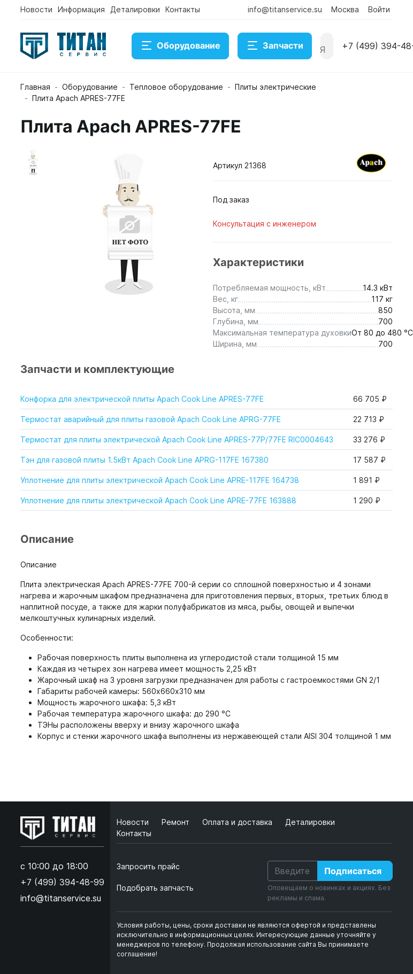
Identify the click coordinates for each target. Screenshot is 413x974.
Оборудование (180, 46)
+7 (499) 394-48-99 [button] (62, 882)
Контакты (182, 9)
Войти (379, 9)
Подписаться (352, 871)
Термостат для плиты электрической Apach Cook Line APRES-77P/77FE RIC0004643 (176, 439)
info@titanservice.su (285, 9)
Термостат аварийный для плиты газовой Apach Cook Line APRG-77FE (150, 419)
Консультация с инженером (264, 223)
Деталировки (135, 9)
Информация (81, 9)
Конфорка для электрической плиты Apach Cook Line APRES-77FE (142, 398)
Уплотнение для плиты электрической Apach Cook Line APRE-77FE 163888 (158, 500)
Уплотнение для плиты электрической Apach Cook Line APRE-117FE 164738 (159, 480)
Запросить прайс (148, 866)
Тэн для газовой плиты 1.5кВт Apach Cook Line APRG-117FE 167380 (144, 459)
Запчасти (274, 46)
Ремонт (177, 822)
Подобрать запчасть (155, 887)
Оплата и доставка (238, 822)
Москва (345, 9)
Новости (36, 9)
